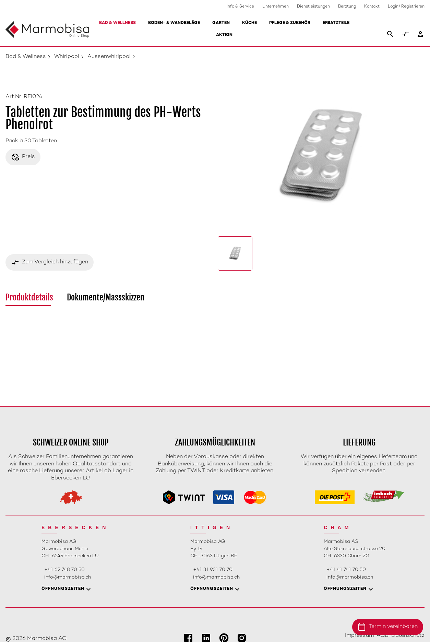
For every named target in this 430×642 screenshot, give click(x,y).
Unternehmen (275, 6)
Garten (221, 23)
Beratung (347, 6)
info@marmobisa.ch (67, 577)
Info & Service (240, 6)
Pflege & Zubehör (289, 23)
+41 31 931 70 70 (212, 569)
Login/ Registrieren (406, 6)
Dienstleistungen (313, 6)
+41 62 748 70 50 (64, 569)
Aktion (224, 35)
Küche (249, 23)
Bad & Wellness (117, 23)
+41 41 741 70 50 (346, 569)
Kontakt (372, 6)
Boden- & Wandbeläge (174, 23)
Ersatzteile (336, 23)
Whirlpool (66, 57)
